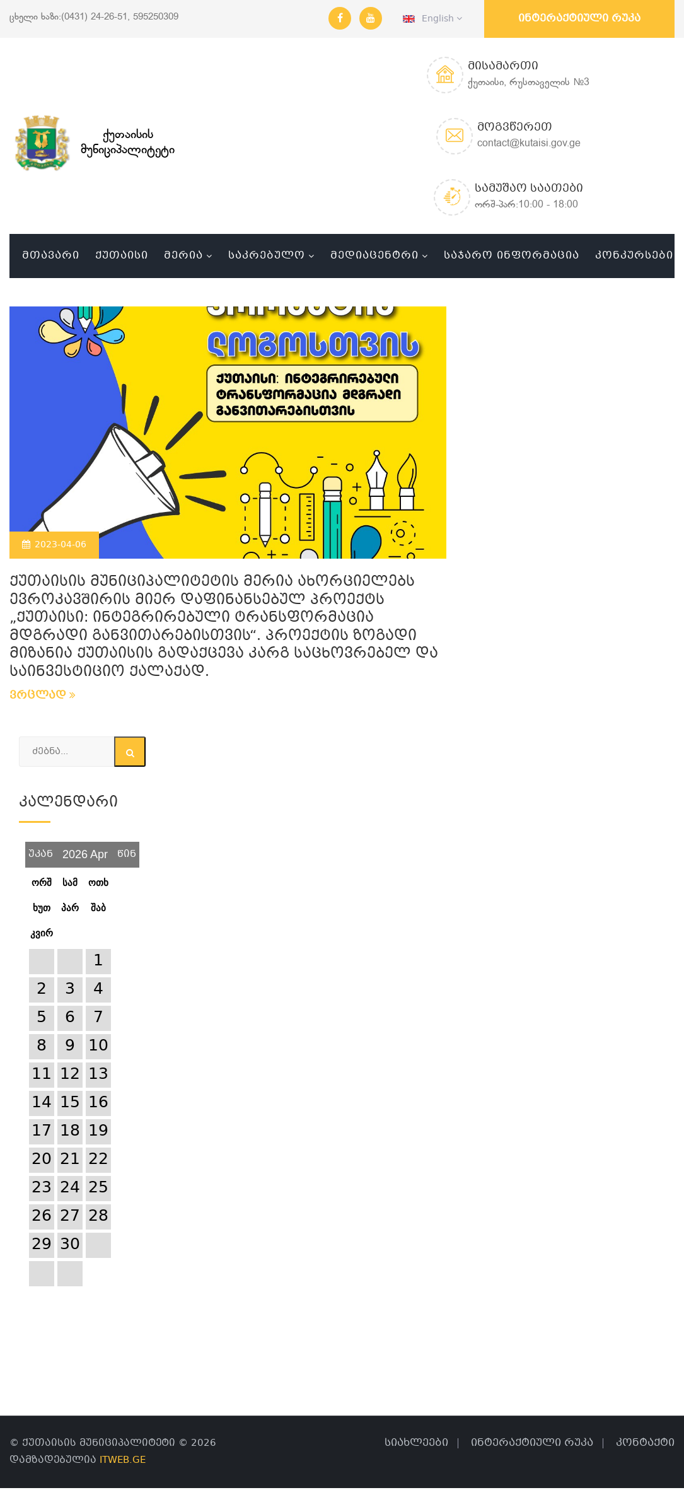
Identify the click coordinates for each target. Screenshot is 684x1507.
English (432, 19)
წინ (126, 849)
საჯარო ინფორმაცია (511, 256)
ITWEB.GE (123, 1460)
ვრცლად (42, 695)
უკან (40, 849)
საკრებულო (266, 256)
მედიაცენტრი (374, 256)
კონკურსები (634, 256)
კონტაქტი (645, 1443)
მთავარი (50, 256)
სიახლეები (416, 1443)
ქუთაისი (121, 256)
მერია (183, 256)
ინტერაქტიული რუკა (579, 18)
